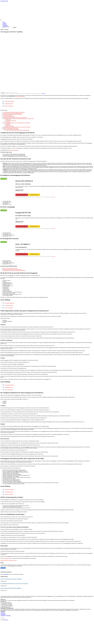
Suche (15, 27)
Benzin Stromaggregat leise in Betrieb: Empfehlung (10, 588)
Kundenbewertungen (34, 194)
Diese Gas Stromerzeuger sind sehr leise (10, 268)
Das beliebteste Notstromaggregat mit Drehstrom (12, 114)
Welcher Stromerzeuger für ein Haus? (10, 128)
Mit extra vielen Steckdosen (23, 184)
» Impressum (2, 613)
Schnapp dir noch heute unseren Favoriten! (8, 560)
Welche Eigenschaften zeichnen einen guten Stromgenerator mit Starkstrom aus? (18, 118)
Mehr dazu (43, 93)
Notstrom (4, 23)
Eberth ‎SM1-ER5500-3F (20, 96)
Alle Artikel (3, 567)
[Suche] (8, 27)
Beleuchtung (5, 25)
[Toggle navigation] (1, 20)
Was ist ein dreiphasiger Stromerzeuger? (11, 129)
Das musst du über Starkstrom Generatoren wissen (12, 113)
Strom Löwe (6, 619)
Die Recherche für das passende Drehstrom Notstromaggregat (15, 117)
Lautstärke (8, 123)
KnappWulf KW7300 (9, 103)
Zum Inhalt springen (4, 0)
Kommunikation (6, 26)
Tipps (4, 22)
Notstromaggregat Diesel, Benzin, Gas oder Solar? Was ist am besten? (14, 583)
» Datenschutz (3, 614)
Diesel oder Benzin (9, 125)
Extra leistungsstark (21, 247)
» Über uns (2, 612)
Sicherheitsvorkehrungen (10, 120)
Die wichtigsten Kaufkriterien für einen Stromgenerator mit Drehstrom (16, 122)
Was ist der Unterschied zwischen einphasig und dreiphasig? (17, 130)
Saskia (3, 92)
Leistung (7, 121)
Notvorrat (4, 24)
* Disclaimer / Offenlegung (5, 615)
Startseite (2, 29)
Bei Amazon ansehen (22, 194)
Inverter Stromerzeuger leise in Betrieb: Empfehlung (11, 578)
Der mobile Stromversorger (23, 215)
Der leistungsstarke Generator (9, 116)
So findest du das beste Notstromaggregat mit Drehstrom (14, 112)
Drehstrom (8, 119)
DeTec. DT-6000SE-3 (9, 105)
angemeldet (6, 574)
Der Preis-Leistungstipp (7, 115)
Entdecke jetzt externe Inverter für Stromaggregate (12, 269)
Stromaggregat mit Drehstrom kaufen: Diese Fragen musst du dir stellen (17, 126)
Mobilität (7, 124)
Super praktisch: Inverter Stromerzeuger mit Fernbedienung (14, 270)
